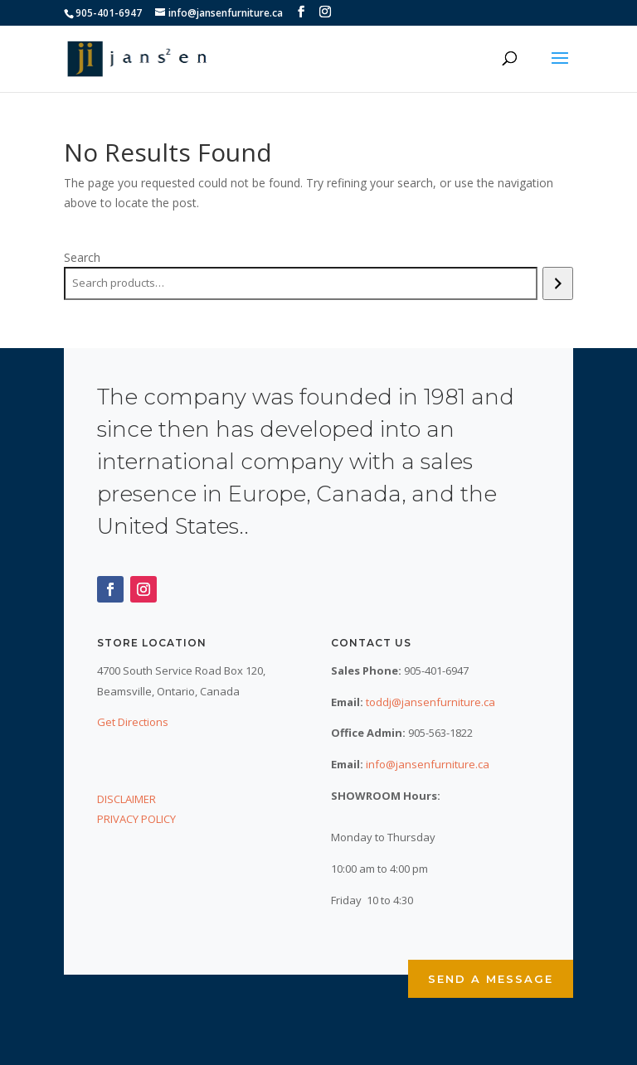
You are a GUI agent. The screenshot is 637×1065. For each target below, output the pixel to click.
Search (82, 257)
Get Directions (132, 721)
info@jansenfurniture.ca (427, 764)
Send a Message (490, 978)
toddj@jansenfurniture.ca (430, 702)
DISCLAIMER (126, 798)
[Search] (557, 283)
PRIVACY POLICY (136, 818)
